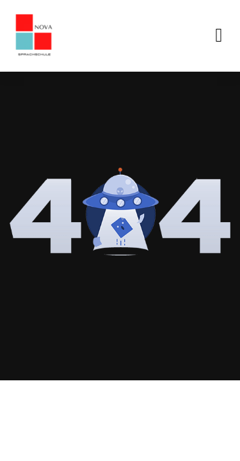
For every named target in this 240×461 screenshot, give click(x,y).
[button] (219, 35)
